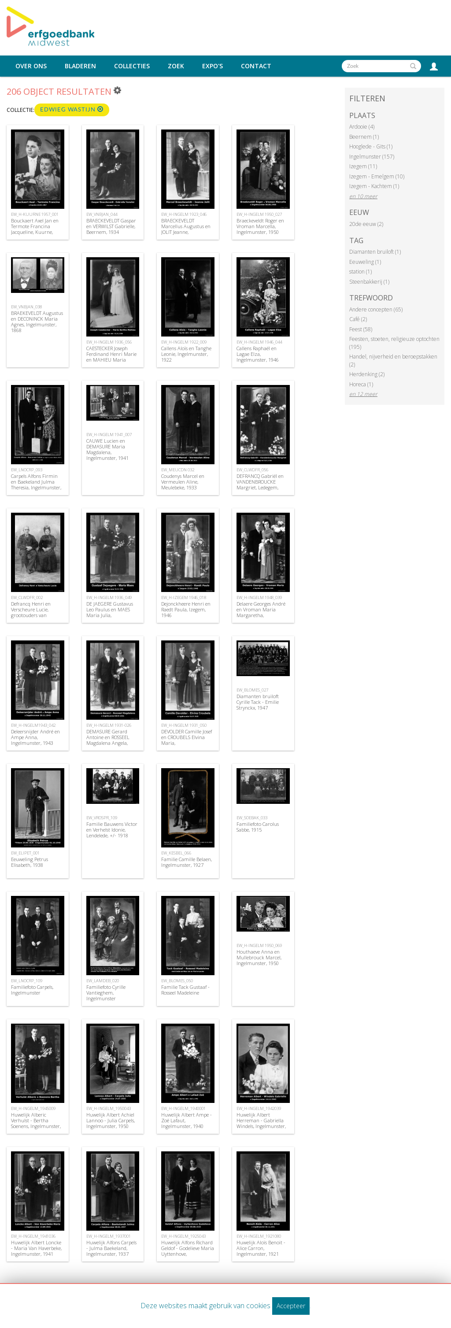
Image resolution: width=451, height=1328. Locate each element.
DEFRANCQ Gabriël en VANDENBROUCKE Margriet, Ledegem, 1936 (260, 485)
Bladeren (80, 66)
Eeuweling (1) (365, 262)
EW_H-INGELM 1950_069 (259, 945)
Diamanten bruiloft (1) (375, 251)
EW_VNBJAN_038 (26, 307)
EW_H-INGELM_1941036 (33, 1236)
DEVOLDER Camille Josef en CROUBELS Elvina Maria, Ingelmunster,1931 (186, 740)
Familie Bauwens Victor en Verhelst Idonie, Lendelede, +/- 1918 (111, 830)
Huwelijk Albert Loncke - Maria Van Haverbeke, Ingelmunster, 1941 (36, 1248)
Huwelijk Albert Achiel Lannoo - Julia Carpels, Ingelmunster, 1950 (110, 1120)
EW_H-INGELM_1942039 (259, 1108)
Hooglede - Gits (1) (370, 146)
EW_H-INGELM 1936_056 (109, 342)
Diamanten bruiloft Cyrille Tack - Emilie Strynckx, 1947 (258, 702)
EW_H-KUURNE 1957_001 (35, 214)
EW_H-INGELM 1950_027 (259, 214)
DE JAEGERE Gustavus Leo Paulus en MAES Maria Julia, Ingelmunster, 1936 (109, 612)
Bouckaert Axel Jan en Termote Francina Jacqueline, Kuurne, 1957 (35, 229)
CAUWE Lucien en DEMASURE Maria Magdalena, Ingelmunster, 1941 (107, 449)
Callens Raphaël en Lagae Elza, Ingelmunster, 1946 (258, 354)
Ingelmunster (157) (371, 156)
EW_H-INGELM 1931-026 (108, 725)
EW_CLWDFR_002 (27, 597)
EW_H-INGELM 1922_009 (184, 342)
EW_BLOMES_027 (252, 690)
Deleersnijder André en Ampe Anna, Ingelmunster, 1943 (35, 737)
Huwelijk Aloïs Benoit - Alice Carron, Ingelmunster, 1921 (261, 1248)
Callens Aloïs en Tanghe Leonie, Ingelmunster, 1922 (186, 354)
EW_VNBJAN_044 (101, 214)
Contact (256, 66)
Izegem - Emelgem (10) (376, 176)
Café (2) (358, 319)
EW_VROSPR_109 (101, 818)
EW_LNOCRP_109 (26, 981)
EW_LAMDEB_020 (102, 981)
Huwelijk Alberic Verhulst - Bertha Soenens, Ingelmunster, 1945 (36, 1123)
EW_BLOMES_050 (177, 981)
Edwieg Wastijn (72, 109)
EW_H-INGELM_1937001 (108, 1236)
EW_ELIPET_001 (25, 853)
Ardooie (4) (361, 126)
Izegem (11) (363, 166)
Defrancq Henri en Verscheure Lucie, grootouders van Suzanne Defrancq (31, 612)
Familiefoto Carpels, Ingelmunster (32, 990)
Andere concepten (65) (376, 309)
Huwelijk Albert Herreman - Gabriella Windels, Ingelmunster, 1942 (261, 1123)
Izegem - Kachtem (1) (374, 186)
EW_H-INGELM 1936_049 (109, 597)
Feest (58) (360, 329)
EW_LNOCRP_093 (26, 470)
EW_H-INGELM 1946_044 (259, 342)
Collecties (132, 66)
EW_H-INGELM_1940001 (183, 1108)
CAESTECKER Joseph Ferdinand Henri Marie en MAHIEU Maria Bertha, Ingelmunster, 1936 (111, 360)
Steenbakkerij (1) (369, 281)
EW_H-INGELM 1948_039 (259, 597)
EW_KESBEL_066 (176, 853)
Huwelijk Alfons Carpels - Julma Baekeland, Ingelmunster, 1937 (111, 1248)
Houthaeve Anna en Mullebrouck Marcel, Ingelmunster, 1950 (259, 957)
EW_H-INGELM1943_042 (33, 725)
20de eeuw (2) (366, 224)
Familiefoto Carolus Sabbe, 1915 (258, 827)
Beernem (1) (364, 137)
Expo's (212, 66)
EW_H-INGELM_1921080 (259, 1236)
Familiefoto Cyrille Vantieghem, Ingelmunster (106, 993)
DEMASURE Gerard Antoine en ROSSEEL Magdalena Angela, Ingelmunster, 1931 (107, 740)
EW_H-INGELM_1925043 (183, 1236)
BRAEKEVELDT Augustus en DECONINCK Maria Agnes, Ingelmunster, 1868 (37, 322)
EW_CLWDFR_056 (252, 470)
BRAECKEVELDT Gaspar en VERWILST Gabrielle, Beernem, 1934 (111, 226)
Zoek (176, 66)
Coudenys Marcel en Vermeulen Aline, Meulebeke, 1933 (182, 482)
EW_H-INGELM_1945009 (33, 1108)
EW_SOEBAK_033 (252, 818)
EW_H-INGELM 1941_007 (109, 434)
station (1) (360, 271)
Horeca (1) (361, 384)
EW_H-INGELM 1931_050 (184, 725)
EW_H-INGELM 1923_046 (184, 214)
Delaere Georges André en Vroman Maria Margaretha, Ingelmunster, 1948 (261, 612)
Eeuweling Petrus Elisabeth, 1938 (29, 862)
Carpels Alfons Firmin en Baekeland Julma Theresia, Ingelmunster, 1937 (36, 485)
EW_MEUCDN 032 (177, 470)
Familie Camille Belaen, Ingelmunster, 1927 (186, 862)
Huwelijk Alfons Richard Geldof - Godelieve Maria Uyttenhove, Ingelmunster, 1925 (187, 1251)
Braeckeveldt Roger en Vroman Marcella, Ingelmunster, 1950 (260, 226)
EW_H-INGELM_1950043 (108, 1108)
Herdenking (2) (366, 374)
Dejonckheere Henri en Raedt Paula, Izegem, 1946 (186, 609)
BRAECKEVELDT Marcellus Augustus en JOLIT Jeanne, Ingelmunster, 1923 (186, 229)
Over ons (31, 66)
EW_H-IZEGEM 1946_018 (183, 597)
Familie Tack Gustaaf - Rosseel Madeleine (185, 990)
